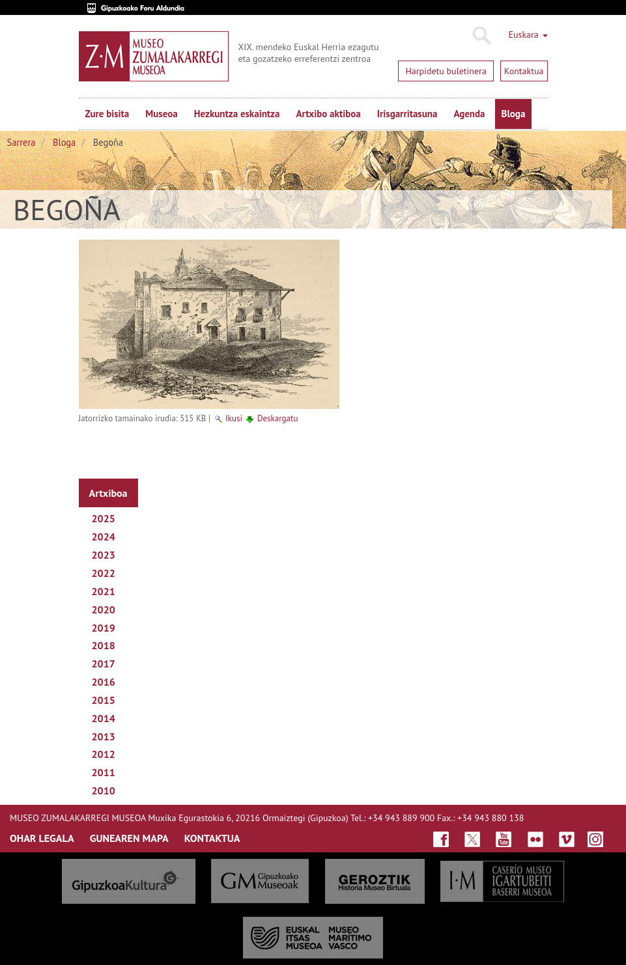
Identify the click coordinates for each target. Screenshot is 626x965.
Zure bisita (107, 113)
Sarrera (21, 142)
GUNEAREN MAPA (129, 838)
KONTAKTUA (212, 838)
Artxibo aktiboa (328, 113)
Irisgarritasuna (407, 113)
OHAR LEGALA (42, 838)
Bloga (514, 113)
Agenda (469, 113)
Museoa (161, 113)
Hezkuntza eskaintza (237, 113)
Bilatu (481, 36)
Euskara (527, 34)
